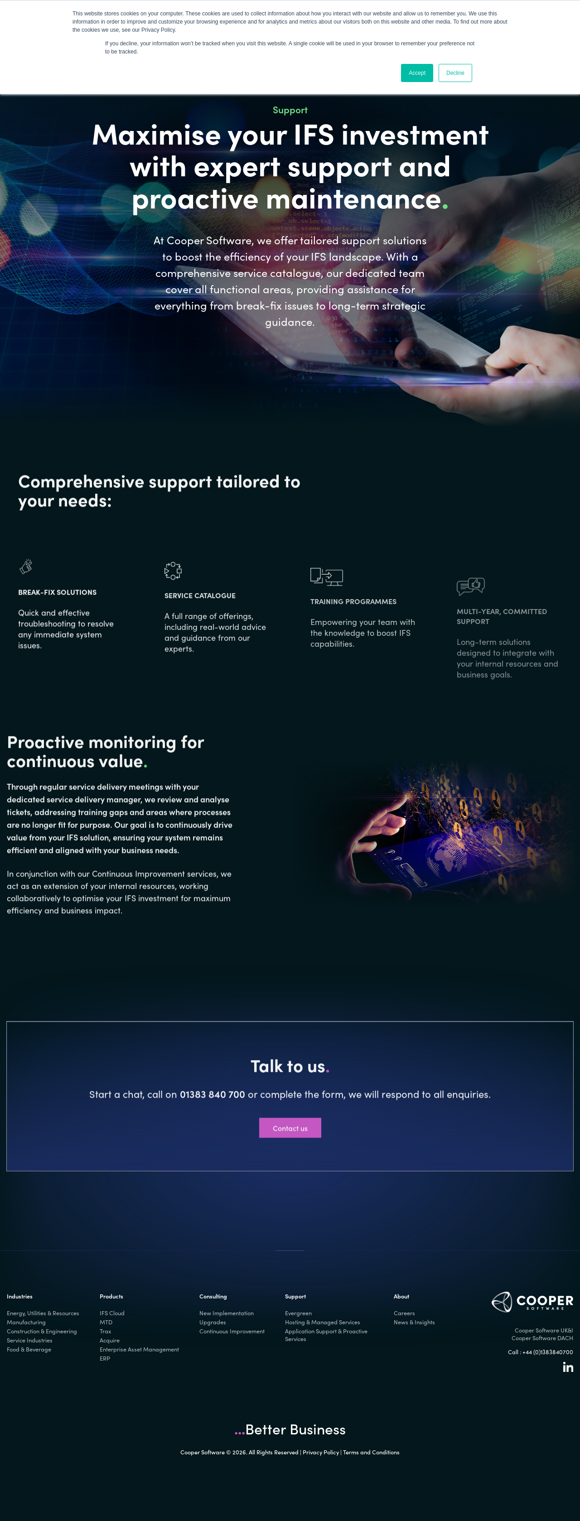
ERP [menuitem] (105, 1358)
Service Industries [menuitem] (30, 1340)
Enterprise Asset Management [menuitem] (139, 1349)
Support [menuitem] (295, 1296)
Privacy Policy (321, 1452)
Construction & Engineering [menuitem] (42, 1331)
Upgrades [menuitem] (212, 1322)
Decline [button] (455, 73)
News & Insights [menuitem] (414, 1322)
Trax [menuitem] (105, 1331)
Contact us (290, 1167)
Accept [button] (417, 73)
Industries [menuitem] (20, 1296)
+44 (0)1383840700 (547, 1352)
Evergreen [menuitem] (298, 1313)
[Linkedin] (568, 1369)
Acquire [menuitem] (110, 1340)
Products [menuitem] (111, 1296)
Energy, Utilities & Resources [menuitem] (43, 1313)
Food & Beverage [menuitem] (29, 1349)
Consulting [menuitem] (213, 1296)
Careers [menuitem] (404, 1313)
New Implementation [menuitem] (226, 1313)
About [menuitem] (401, 1296)
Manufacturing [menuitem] (26, 1322)
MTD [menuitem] (106, 1322)
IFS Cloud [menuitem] (112, 1313)
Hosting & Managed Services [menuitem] (322, 1322)
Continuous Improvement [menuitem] (232, 1331)
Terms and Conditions (371, 1452)
